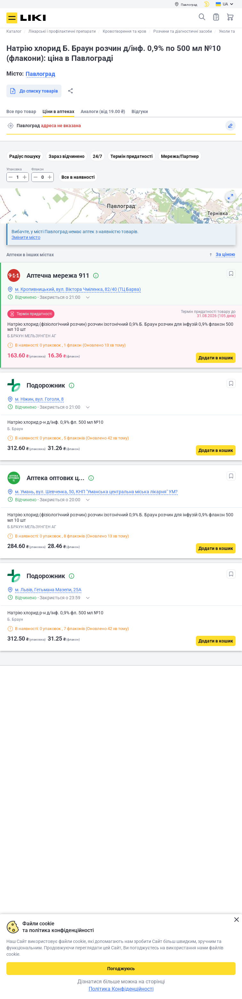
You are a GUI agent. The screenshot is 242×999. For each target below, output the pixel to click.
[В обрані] (231, 273)
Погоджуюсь (121, 968)
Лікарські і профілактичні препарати (62, 31)
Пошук (202, 17)
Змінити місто (26, 237)
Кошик (230, 17)
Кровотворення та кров (124, 31)
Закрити (236, 919)
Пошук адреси (10, 125)
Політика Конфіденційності (121, 989)
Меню (11, 17)
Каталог (13, 31)
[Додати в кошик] (216, 358)
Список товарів (216, 17)
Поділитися (70, 91)
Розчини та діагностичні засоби (182, 31)
